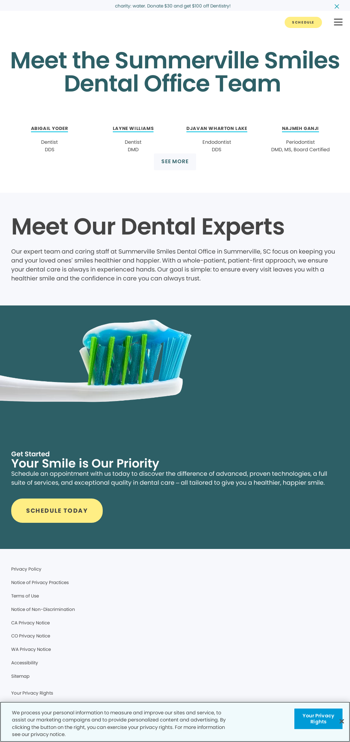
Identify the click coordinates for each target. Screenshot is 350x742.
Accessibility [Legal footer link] (24, 662)
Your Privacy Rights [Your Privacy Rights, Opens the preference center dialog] (318, 718)
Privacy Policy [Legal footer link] (26, 569)
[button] (338, 23)
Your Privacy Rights (32, 693)
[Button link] (303, 22)
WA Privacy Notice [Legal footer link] (31, 649)
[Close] (342, 721)
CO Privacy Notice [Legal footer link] (30, 636)
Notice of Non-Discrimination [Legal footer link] (43, 609)
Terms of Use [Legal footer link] (25, 596)
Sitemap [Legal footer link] (20, 676)
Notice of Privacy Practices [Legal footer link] (40, 582)
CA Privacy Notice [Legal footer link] (30, 623)
